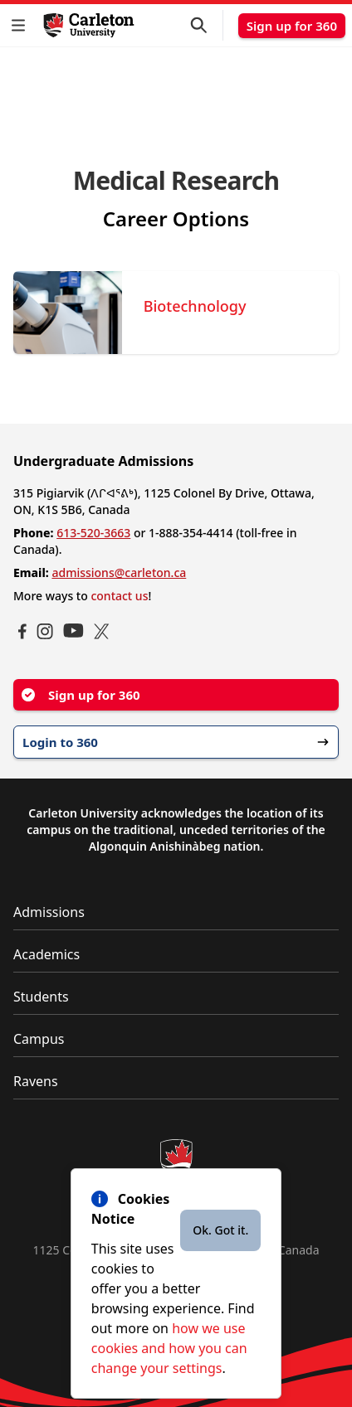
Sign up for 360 (292, 25)
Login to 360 (176, 742)
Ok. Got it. (220, 1230)
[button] (21, 25)
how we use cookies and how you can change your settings (169, 1348)
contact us (119, 596)
